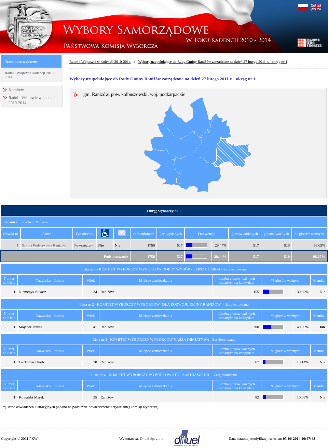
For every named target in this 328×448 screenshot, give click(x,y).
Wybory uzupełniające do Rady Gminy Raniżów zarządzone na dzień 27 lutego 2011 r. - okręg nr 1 (212, 61)
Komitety (16, 89)
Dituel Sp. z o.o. (152, 438)
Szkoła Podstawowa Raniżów (44, 245)
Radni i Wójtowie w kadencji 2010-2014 (100, 61)
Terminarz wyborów (21, 61)
